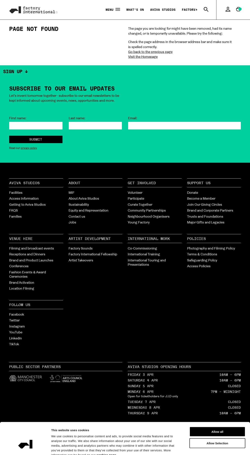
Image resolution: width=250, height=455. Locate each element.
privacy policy (29, 148)
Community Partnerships (147, 210)
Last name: (77, 118)
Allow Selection (217, 419)
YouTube (15, 332)
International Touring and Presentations (147, 262)
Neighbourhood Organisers (149, 216)
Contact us (77, 216)
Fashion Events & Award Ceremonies (27, 274)
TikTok (14, 344)
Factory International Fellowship (93, 254)
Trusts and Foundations (205, 216)
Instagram (17, 326)
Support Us (199, 182)
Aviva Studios (163, 10)
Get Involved (142, 182)
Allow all (217, 408)
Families (15, 216)
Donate (192, 192)
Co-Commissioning (142, 248)
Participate (136, 198)
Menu (113, 10)
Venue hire (21, 238)
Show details (221, 447)
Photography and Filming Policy (211, 248)
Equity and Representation (88, 210)
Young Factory (139, 222)
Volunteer (135, 192)
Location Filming (21, 288)
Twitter (14, 320)
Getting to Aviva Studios (27, 204)
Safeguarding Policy (202, 260)
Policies (196, 238)
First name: (17, 118)
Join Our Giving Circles (204, 204)
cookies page (106, 431)
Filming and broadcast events (31, 248)
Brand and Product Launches (31, 260)
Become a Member (201, 198)
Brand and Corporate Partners (210, 210)
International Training (144, 254)
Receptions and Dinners (27, 254)
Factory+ (189, 10)
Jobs (72, 222)
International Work (149, 238)
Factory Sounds (81, 248)
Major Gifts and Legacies (205, 222)
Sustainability (79, 204)
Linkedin (15, 338)
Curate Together (140, 204)
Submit (35, 139)
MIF (71, 192)
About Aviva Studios (84, 198)
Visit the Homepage (143, 56)
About (74, 182)
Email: (132, 118)
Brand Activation (21, 282)
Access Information (24, 198)
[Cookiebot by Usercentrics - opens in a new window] (25, 447)
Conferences (19, 266)
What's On (135, 10)
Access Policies (199, 266)
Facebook (16, 314)
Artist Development (90, 238)
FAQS (13, 210)
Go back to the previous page (150, 51)
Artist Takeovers (81, 260)
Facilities (15, 192)
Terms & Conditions (202, 254)
